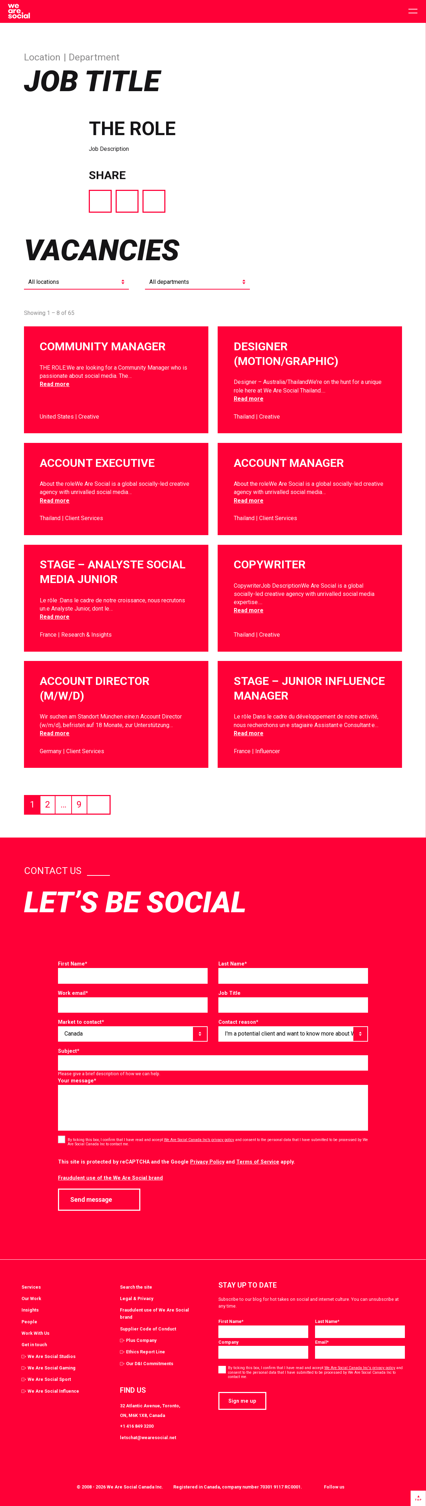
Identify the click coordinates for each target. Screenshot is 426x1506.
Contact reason (238, 1022)
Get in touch (34, 1344)
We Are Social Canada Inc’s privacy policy (199, 1139)
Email (322, 1342)
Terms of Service (257, 1162)
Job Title (229, 993)
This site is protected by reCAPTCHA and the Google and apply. (176, 1162)
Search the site (136, 1287)
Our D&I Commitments (149, 1363)
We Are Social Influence (53, 1391)
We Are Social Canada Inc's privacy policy (359, 1368)
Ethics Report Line (145, 1351)
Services (31, 1287)
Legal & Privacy (136, 1298)
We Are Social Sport (49, 1379)
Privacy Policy (207, 1162)
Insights (30, 1310)
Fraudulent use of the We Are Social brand (110, 1178)
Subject (68, 1051)
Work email (73, 993)
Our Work (31, 1298)
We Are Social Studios (52, 1356)
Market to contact (81, 1022)
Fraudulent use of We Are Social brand (154, 1313)
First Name (72, 964)
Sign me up (242, 1401)
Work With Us (35, 1333)
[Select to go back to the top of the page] (418, 1498)
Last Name (232, 964)
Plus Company (141, 1340)
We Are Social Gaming (52, 1368)
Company (228, 1342)
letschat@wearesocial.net (148, 1437)
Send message (99, 1200)
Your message (77, 1080)
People (29, 1321)
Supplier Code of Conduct (148, 1329)
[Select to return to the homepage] (19, 11)
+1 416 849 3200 (137, 1426)
